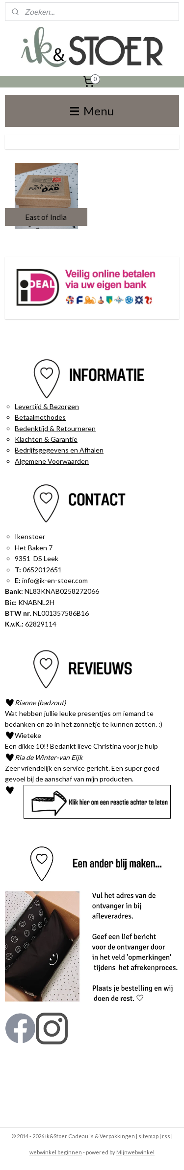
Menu (92, 111)
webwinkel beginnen (55, 1152)
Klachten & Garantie (46, 439)
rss (166, 1136)
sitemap (148, 1136)
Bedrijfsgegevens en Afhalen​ (59, 450)
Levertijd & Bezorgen (47, 406)
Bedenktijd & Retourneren (55, 428)
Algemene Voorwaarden (52, 461)
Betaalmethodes (40, 417)
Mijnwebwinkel (135, 1152)
